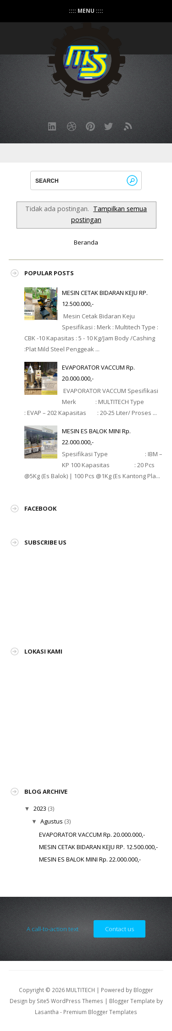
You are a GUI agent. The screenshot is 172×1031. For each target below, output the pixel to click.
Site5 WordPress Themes (70, 1000)
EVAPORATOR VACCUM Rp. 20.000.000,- (92, 834)
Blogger (143, 989)
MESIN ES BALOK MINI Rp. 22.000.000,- (90, 859)
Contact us (119, 929)
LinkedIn (52, 126)
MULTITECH (80, 989)
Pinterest (90, 126)
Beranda (86, 242)
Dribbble (71, 126)
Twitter (109, 126)
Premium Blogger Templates (100, 1011)
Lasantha (47, 1011)
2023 (39, 808)
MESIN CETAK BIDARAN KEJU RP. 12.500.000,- (98, 847)
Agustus (51, 821)
